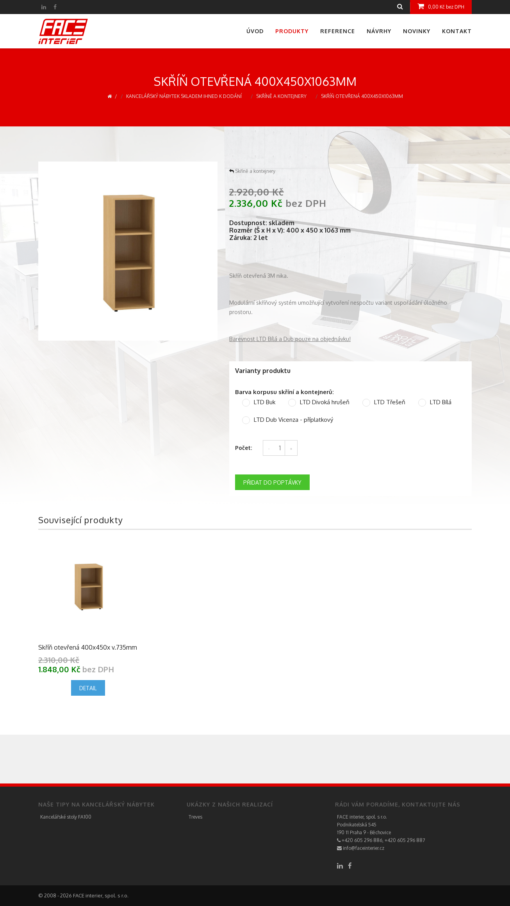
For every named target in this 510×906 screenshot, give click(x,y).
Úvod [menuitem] (255, 31)
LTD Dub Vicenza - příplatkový (293, 419)
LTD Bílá (440, 402)
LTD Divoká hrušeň (325, 402)
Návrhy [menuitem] (379, 31)
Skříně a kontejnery (281, 96)
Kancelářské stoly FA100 (65, 817)
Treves (195, 817)
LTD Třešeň (389, 402)
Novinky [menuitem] (416, 31)
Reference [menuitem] (337, 31)
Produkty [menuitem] (291, 31)
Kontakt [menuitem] (457, 31)
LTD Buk (264, 402)
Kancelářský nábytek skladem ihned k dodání (184, 96)
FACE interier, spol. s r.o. (362, 817)
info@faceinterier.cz (360, 848)
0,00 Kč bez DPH (440, 6)
